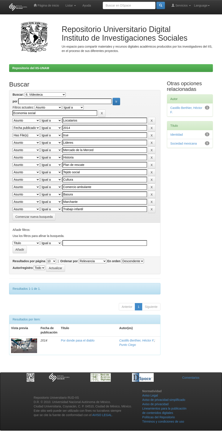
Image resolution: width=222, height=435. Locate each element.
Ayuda (86, 5)
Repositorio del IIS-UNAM (30, 68)
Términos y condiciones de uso (163, 421)
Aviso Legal (150, 395)
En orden (114, 261)
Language (202, 5)
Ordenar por (69, 261)
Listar (70, 5)
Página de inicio (46, 5)
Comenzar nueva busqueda (34, 216)
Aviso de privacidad (155, 404)
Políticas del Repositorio (158, 417)
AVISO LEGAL (102, 415)
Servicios (181, 5)
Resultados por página (29, 261)
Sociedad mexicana (183, 143)
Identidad (176, 134)
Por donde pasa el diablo (78, 340)
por (15, 101)
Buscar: (18, 94)
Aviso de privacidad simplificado (163, 400)
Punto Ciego (127, 345)
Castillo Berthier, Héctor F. (136, 340)
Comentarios (190, 377)
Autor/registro (23, 268)
